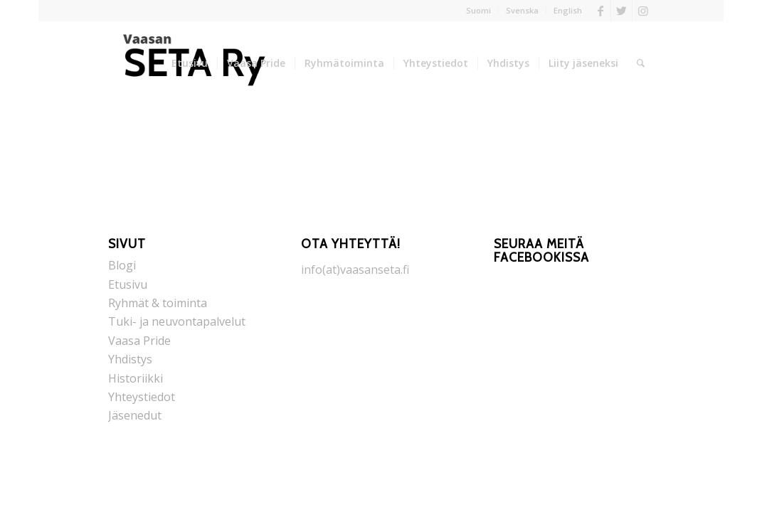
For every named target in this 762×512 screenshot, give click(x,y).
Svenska (522, 10)
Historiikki (135, 378)
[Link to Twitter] (621, 10)
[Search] (641, 63)
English (568, 10)
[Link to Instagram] (643, 10)
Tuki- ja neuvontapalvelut (176, 321)
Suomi (478, 10)
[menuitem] (479, 10)
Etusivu (127, 284)
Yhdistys (130, 359)
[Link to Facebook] (600, 10)
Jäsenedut (135, 415)
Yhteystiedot (141, 397)
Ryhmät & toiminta (157, 303)
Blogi (122, 265)
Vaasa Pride (139, 340)
